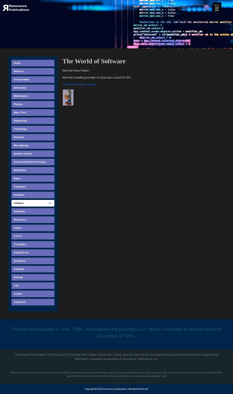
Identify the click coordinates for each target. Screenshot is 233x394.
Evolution (19, 137)
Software (19, 203)
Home (17, 63)
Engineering (20, 120)
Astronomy (20, 87)
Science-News (21, 79)
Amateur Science (23, 153)
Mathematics (21, 96)
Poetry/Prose (21, 252)
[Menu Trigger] (216, 6)
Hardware (19, 195)
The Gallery (20, 244)
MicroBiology (21, 145)
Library (18, 228)
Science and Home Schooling (29, 162)
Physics (18, 104)
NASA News (20, 170)
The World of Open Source (79, 84)
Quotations (20, 261)
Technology (20, 129)
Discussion (20, 219)
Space (17, 178)
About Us (19, 71)
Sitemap (18, 277)
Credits (18, 294)
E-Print (18, 236)
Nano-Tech (20, 112)
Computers (20, 186)
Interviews (19, 211)
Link (16, 285)
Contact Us (20, 302)
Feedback (19, 269)
